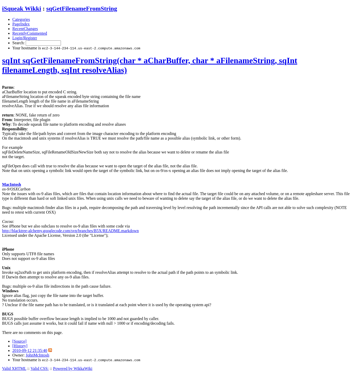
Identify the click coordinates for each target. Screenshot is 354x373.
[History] (20, 346)
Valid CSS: (40, 368)
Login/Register (24, 38)
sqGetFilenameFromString (81, 8)
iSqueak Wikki (21, 8)
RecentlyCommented (29, 33)
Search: (19, 43)
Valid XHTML (14, 368)
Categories (21, 19)
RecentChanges (25, 28)
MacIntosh (11, 184)
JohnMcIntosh (37, 355)
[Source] (19, 341)
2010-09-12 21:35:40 (29, 350)
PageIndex (21, 24)
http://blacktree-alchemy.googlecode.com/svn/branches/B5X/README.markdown (70, 231)
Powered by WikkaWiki (72, 368)
